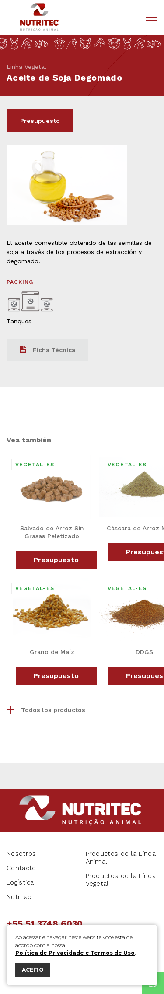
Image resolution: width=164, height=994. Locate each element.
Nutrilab (19, 897)
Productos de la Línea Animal (121, 857)
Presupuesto (40, 120)
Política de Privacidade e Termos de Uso (75, 953)
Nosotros (21, 854)
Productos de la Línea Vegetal (121, 880)
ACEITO (33, 970)
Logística (20, 882)
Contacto (21, 868)
